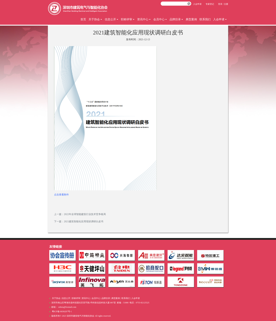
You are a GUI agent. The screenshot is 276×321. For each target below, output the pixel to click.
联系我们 (205, 19)
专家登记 (210, 4)
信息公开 (111, 19)
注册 (226, 4)
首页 (83, 19)
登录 (220, 4)
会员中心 (160, 19)
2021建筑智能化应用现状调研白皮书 (83, 221)
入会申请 (220, 19)
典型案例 (191, 19)
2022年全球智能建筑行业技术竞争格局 (85, 214)
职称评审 (128, 19)
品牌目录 (176, 19)
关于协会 (95, 19)
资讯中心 (144, 19)
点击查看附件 (61, 194)
